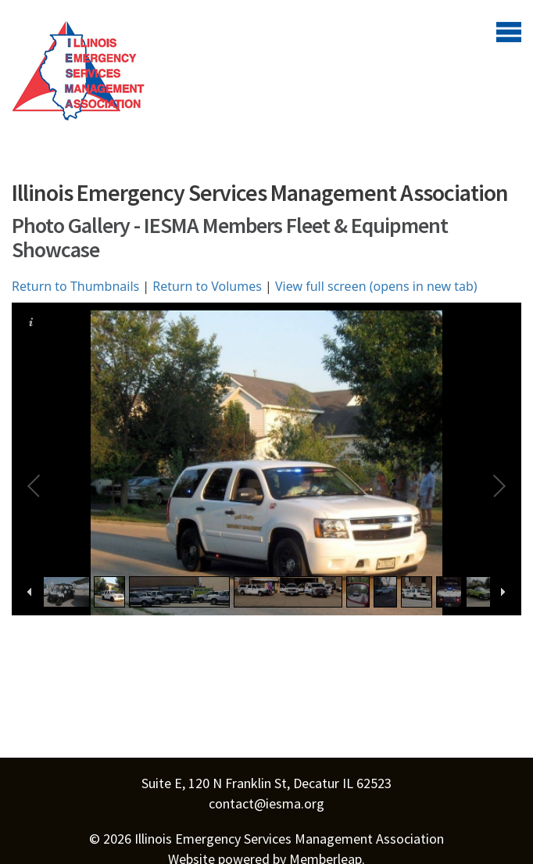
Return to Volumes (207, 286)
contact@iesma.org (266, 803)
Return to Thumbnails (75, 286)
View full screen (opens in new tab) (376, 286)
